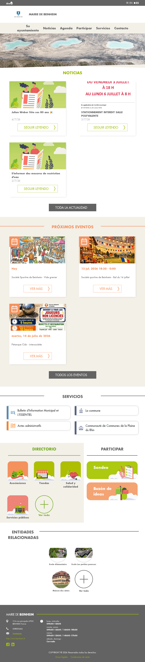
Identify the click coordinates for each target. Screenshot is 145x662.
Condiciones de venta (80, 657)
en (131, 3)
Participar (84, 28)
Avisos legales (61, 657)
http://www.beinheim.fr (15, 638)
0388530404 (18, 629)
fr (127, 3)
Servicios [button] (103, 28)
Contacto (121, 28)
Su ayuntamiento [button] (28, 28)
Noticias (49, 28)
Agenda (66, 28)
